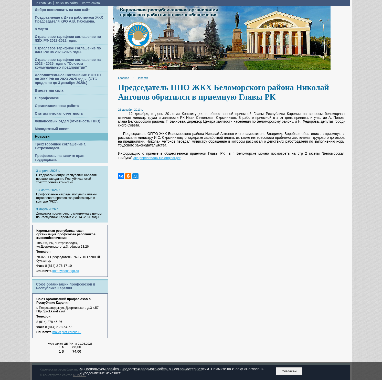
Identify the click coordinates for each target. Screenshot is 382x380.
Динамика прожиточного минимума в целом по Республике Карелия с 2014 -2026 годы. (69, 215)
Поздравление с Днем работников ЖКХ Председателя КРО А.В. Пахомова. (69, 19)
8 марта (41, 29)
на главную (43, 3)
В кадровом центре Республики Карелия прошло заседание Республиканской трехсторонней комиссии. (66, 178)
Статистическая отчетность (59, 113)
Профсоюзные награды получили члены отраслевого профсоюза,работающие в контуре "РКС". (66, 198)
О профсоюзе (47, 98)
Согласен (289, 371)
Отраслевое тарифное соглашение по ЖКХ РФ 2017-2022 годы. (68, 39)
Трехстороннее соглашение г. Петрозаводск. (60, 146)
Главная (123, 77)
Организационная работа (57, 106)
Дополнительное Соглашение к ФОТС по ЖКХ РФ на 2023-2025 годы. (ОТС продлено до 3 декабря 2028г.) (68, 79)
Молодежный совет (52, 129)
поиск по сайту (67, 3)
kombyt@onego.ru (65, 271)
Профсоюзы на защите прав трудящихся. (59, 158)
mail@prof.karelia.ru (66, 332)
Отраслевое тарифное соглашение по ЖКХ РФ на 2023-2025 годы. (68, 50)
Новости (42, 137)
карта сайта (91, 3)
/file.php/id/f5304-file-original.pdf (157, 158)
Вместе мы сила (49, 90)
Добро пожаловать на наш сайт (62, 10)
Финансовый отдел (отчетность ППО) (67, 121)
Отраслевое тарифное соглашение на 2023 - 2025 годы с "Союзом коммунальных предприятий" (68, 63)
